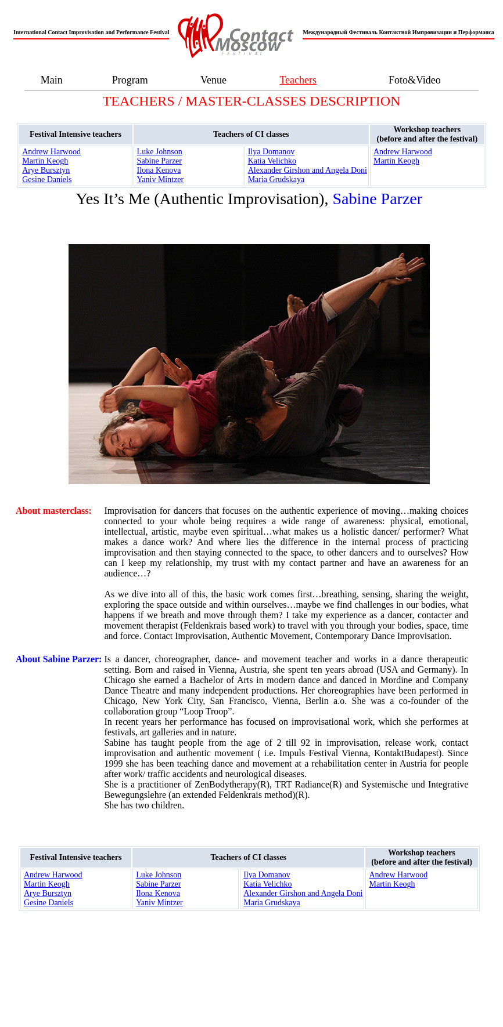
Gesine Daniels (46, 179)
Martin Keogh (45, 161)
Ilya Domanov (271, 151)
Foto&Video (415, 80)
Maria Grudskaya (276, 179)
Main (52, 80)
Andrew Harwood (51, 151)
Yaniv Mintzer (160, 179)
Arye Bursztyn (46, 170)
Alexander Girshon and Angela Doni (307, 170)
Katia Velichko (272, 161)
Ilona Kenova (159, 170)
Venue (213, 80)
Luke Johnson (159, 151)
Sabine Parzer (159, 161)
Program (130, 80)
